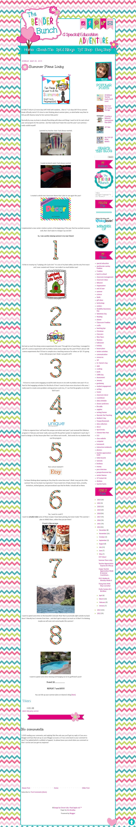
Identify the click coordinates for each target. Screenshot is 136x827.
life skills (99, 407)
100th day (100, 375)
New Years (100, 337)
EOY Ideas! (102, 557)
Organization (101, 286)
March (101, 599)
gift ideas (100, 300)
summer (36, 711)
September (103, 540)
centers (99, 306)
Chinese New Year (103, 433)
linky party (30, 711)
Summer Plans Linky (105, 560)
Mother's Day (101, 418)
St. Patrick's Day (102, 363)
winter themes (102, 475)
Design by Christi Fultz (61, 808)
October (102, 537)
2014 (99, 527)
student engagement (104, 386)
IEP (98, 360)
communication (102, 354)
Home (56, 788)
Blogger (72, 813)
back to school (102, 274)
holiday (99, 346)
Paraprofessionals (103, 421)
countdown (101, 398)
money (99, 467)
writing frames (102, 412)
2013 (99, 610)
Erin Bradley (71, 810)
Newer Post (26, 788)
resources (100, 357)
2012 (99, 613)
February (102, 602)
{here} (73, 695)
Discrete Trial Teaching (104, 415)
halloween (100, 343)
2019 (99, 510)
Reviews (99, 340)
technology (100, 303)
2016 (99, 520)
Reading (99, 317)
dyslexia (99, 481)
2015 (99, 524)
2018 (99, 513)
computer (100, 441)
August (101, 544)
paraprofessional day (104, 472)
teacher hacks (101, 484)
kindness (100, 464)
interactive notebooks (104, 447)
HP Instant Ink (101, 478)
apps (98, 366)
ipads (98, 372)
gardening (100, 383)
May (101, 554)
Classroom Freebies (103, 323)
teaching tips (101, 328)
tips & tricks (101, 430)
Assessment (101, 378)
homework (100, 444)
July (100, 547)
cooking (99, 369)
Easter (99, 392)
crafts (99, 325)
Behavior (100, 283)
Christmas (100, 331)
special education (103, 263)
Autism (99, 320)
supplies (99, 409)
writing (99, 389)
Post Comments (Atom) (39, 792)
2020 (99, 507)
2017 (99, 517)
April (101, 596)
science (99, 294)
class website (101, 438)
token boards (101, 458)
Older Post (85, 788)
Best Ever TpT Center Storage (108, 108)
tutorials (99, 461)
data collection (102, 424)
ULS (98, 436)
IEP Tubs (107, 127)
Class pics (100, 334)
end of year (101, 289)
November (103, 534)
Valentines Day (102, 314)
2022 (99, 503)
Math (98, 297)
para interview (102, 469)
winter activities (102, 351)
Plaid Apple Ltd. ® (76, 808)
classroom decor (102, 395)
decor (99, 427)
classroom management (105, 277)
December (103, 530)
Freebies (100, 271)
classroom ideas (102, 280)
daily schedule (101, 401)
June (101, 551)
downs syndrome (103, 404)
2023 (99, 500)
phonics (99, 450)
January (99, 380)
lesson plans (101, 349)
